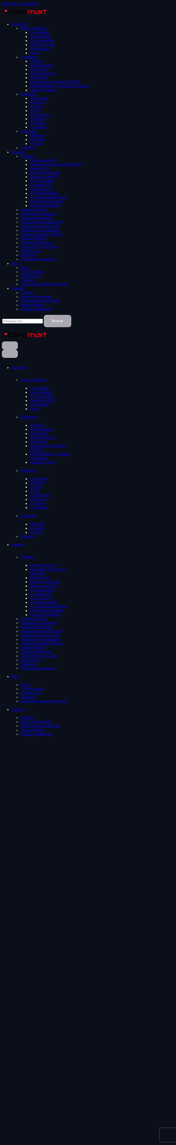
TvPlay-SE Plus (43, 74)
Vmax (35, 53)
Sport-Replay (41, 36)
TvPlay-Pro (39, 69)
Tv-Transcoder (42, 41)
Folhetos (28, 148)
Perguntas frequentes (38, 259)
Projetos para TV (44, 160)
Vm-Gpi (36, 144)
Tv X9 (35, 111)
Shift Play (38, 102)
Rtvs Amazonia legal (46, 201)
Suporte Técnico (34, 210)
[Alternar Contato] (75, 709)
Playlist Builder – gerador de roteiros (59, 86)
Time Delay (39, 98)
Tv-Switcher (40, 32)
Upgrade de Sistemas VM (42, 222)
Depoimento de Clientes (40, 301)
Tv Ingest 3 (39, 127)
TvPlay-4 (37, 61)
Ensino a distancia (45, 173)
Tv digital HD (40, 185)
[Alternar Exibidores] (75, 417)
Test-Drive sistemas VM (40, 226)
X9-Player (38, 119)
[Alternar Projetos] (75, 557)
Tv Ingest (37, 123)
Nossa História (33, 305)
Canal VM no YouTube (39, 247)
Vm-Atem (38, 139)
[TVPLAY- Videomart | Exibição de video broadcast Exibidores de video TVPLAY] (25, 16)
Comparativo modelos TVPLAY (55, 82)
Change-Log (31, 251)
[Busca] (22, 321)
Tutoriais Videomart (37, 243)
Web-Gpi (37, 135)
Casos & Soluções (45, 206)
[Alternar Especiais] (75, 516)
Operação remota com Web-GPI (56, 164)
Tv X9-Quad (40, 115)
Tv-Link (36, 106)
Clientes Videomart (36, 309)
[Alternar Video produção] (75, 380)
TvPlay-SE (39, 78)
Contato (27, 292)
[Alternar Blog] (75, 676)
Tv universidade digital (48, 197)
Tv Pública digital (44, 193)
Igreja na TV (40, 168)
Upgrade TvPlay (43, 90)
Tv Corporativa (42, 181)
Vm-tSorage (40, 49)
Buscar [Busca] (57, 321)
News (25, 268)
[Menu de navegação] (10, 345)
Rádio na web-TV (44, 177)
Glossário (29, 255)
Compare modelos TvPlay (42, 234)
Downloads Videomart (39, 214)
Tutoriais (28, 280)
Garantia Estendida (36, 218)
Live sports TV (42, 189)
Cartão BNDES (33, 238)
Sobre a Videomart (36, 297)
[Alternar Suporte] (75, 545)
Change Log (31, 276)
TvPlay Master (42, 65)
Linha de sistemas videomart (44, 284)
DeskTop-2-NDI (42, 45)
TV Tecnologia (32, 272)
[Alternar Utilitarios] (75, 470)
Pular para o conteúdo (20, 4)
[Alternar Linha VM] (75, 368)
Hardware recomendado (40, 230)
